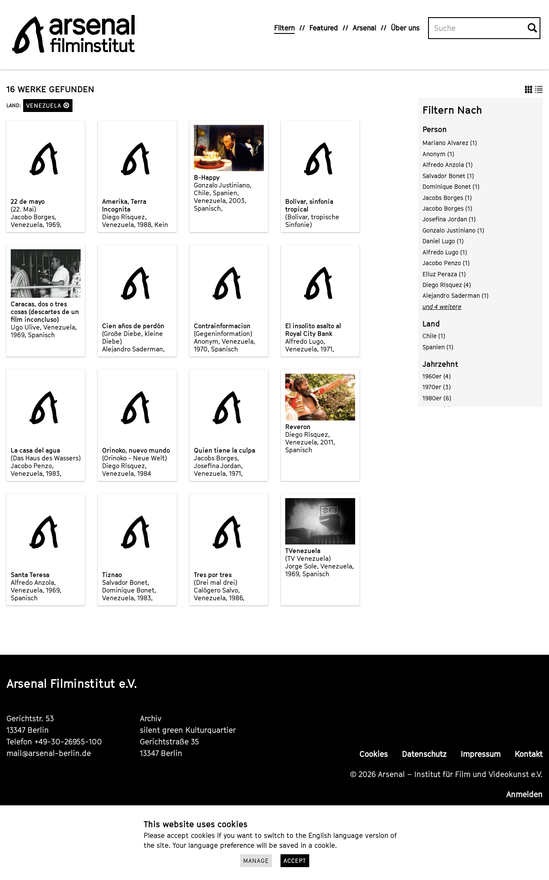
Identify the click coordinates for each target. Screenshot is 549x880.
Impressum (481, 754)
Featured (323, 28)
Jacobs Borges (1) (447, 197)
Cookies (373, 754)
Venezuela (47, 105)
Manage (256, 860)
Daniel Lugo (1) (443, 241)
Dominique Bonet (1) (451, 186)
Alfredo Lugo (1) (444, 252)
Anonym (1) (438, 153)
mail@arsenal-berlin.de (48, 753)
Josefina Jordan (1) (449, 219)
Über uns (405, 28)
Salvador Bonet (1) (448, 175)
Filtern (284, 28)
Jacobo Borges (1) (447, 208)
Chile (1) (433, 335)
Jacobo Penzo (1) (446, 262)
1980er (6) (436, 398)
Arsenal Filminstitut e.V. (71, 683)
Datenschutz (424, 754)
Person (434, 129)
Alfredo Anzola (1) (447, 164)
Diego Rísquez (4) (446, 284)
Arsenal (364, 28)
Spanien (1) (437, 347)
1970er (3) (436, 386)
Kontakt (529, 754)
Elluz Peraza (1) (444, 274)
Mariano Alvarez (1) (449, 142)
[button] (66, 105)
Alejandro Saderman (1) (455, 295)
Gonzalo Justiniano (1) (453, 230)
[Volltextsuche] (478, 28)
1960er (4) (436, 376)
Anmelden (524, 794)
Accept (295, 860)
